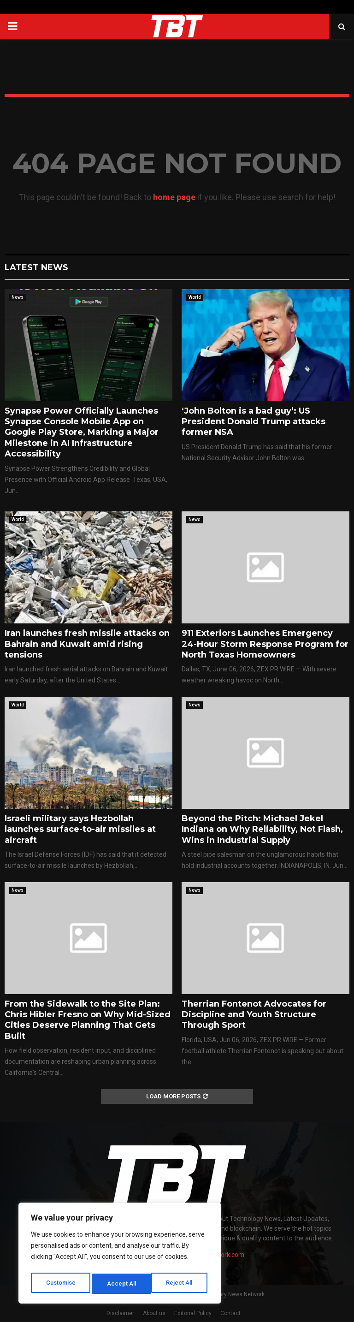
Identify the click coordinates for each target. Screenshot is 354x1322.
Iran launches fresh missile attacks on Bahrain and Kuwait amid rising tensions (87, 644)
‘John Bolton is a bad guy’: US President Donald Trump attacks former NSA (253, 422)
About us (154, 1313)
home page (174, 197)
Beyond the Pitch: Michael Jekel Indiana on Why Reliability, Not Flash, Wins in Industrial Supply (262, 829)
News (18, 297)
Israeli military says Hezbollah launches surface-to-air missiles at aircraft (80, 829)
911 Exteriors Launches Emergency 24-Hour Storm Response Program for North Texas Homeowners (265, 644)
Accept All (180, 1283)
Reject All (121, 1283)
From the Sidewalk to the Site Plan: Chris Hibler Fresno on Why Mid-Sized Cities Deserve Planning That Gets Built (88, 1020)
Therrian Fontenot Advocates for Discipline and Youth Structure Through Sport (254, 1015)
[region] (119, 1255)
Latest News (36, 267)
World (195, 297)
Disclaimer (120, 1313)
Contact (230, 1313)
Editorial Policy (193, 1313)
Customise (60, 1283)
